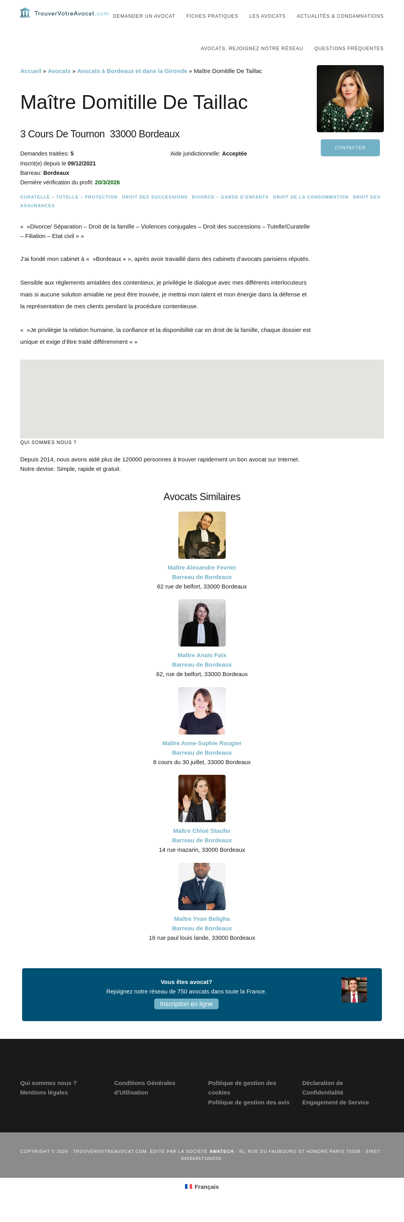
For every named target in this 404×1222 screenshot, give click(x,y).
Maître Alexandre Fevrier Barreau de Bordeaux (202, 587)
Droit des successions (154, 212)
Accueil (30, 85)
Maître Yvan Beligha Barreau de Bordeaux (202, 938)
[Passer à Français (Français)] (202, 1201)
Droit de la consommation (310, 212)
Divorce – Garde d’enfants (230, 212)
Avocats (59, 85)
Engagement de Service (335, 1116)
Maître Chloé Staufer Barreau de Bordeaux (202, 850)
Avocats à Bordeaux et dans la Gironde (132, 85)
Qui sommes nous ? (48, 1098)
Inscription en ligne (186, 1019)
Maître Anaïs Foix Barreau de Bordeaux (202, 675)
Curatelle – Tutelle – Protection (69, 212)
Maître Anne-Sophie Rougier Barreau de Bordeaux (201, 762)
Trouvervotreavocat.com (67, 20)
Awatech (221, 1166)
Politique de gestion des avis (249, 1116)
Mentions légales (44, 1107)
